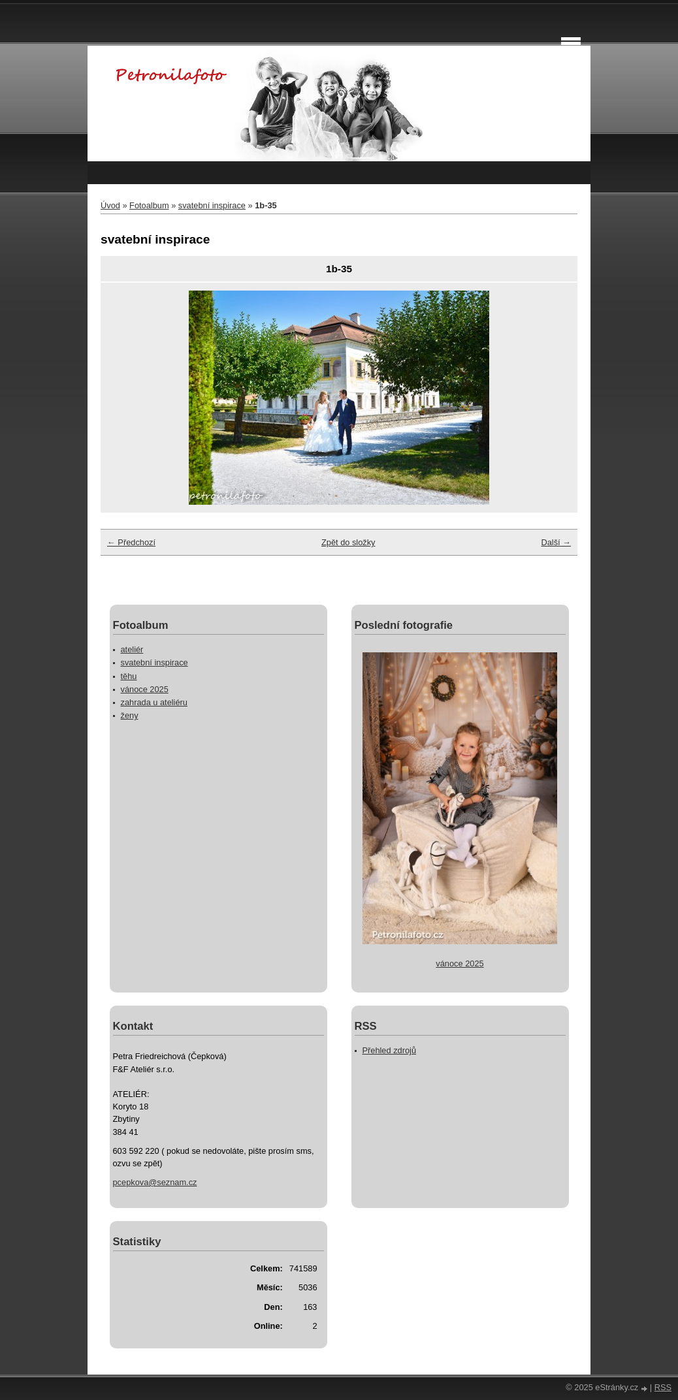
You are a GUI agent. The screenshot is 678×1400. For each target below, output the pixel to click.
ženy (129, 715)
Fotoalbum (149, 205)
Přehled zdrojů (390, 1050)
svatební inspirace (212, 205)
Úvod (110, 205)
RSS (662, 1387)
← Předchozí (131, 542)
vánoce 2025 (145, 689)
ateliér (132, 649)
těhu (129, 676)
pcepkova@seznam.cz (155, 1182)
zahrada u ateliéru (154, 702)
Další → (556, 542)
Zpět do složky (348, 542)
